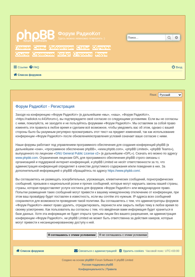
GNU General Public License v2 (76, 153)
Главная (23, 47)
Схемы (40, 47)
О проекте (82, 54)
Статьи (83, 47)
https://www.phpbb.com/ (124, 170)
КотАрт (64, 54)
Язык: (153, 94)
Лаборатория (61, 47)
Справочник (43, 54)
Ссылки (22, 54)
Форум (101, 54)
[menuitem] (34, 67)
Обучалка (101, 47)
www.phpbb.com (26, 158)
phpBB (89, 260)
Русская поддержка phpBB (97, 264)
